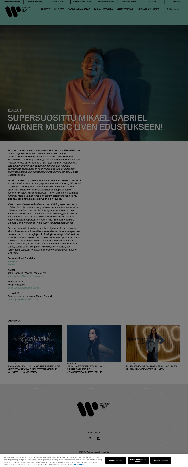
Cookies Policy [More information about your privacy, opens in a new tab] (78, 464)
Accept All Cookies (161, 460)
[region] (94, 460)
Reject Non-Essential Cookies (138, 460)
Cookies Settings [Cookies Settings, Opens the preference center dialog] (115, 460)
